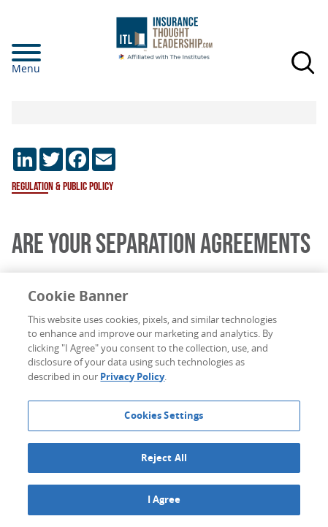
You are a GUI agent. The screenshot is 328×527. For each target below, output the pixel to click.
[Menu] (48, 53)
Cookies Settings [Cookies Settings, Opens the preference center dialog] (163, 415)
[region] (164, 400)
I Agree (164, 499)
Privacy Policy (132, 376)
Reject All (164, 457)
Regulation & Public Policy (62, 187)
